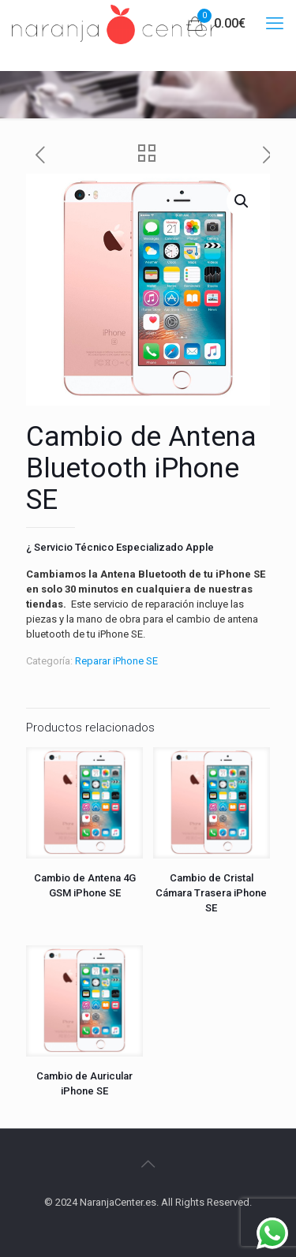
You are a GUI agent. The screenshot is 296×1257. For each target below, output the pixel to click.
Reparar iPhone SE (116, 661)
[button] (242, 201)
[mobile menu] (274, 23)
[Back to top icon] (148, 1164)
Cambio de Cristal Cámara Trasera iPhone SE (211, 893)
